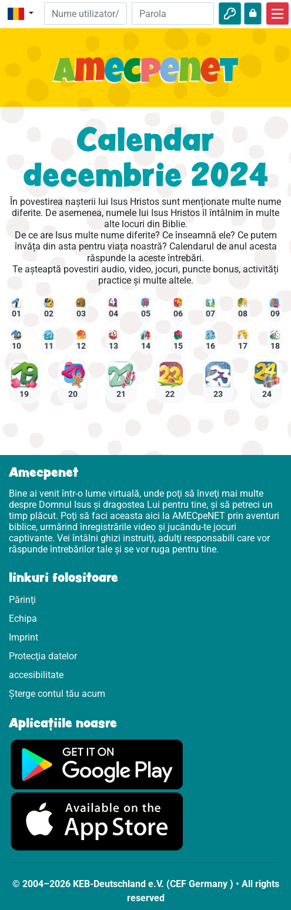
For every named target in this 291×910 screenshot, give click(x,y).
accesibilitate (36, 674)
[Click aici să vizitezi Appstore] (97, 820)
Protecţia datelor (43, 656)
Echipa (23, 618)
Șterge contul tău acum (57, 693)
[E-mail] (85, 13)
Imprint (23, 637)
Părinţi (22, 599)
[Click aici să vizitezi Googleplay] (97, 763)
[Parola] (173, 13)
